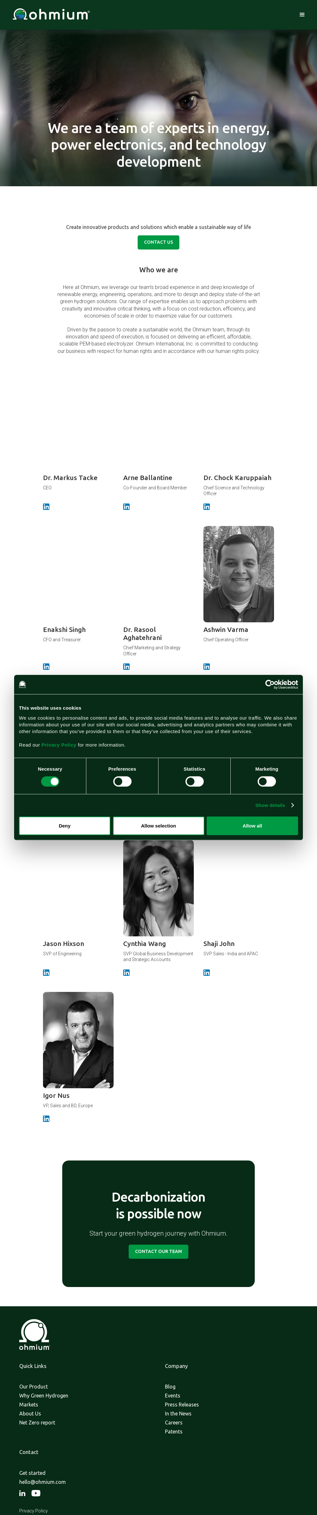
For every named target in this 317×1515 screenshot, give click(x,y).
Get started (32, 1473)
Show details (270, 805)
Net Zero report (37, 1422)
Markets (28, 1404)
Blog (170, 1386)
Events (172, 1395)
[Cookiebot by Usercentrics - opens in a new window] (270, 684)
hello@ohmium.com (42, 1482)
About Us (30, 1413)
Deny (65, 825)
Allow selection (158, 825)
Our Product (33, 1386)
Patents (174, 1431)
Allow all (252, 825)
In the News (178, 1413)
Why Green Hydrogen (43, 1395)
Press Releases (182, 1404)
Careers (174, 1422)
